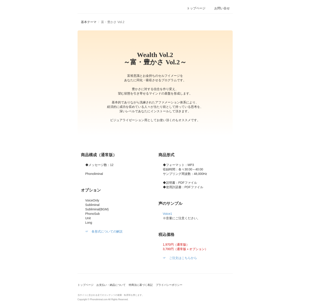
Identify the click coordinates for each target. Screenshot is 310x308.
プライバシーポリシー (169, 284)
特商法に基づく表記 (141, 284)
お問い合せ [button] (222, 8)
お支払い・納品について (111, 284)
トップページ (86, 284)
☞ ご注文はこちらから (180, 258)
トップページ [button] (196, 8)
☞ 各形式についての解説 (104, 231)
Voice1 (167, 213)
